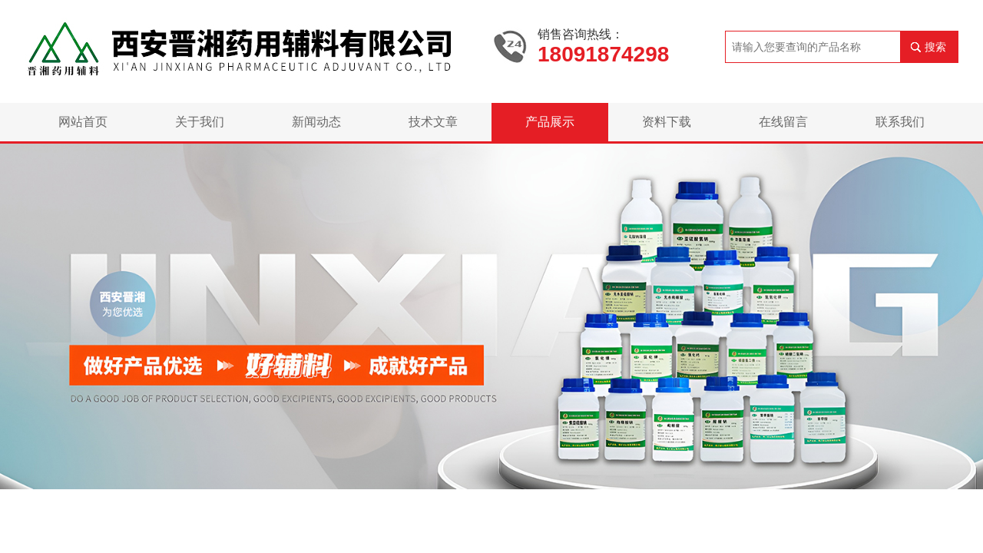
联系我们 (900, 121)
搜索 (935, 47)
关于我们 (199, 121)
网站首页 (83, 121)
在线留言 (783, 121)
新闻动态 (316, 121)
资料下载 (666, 121)
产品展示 (549, 121)
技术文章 (433, 121)
